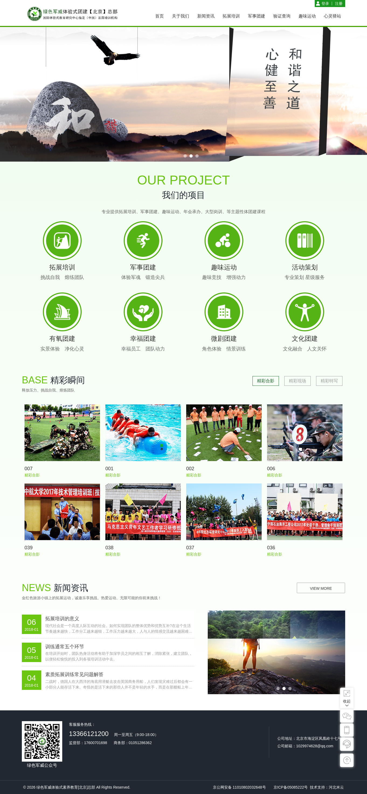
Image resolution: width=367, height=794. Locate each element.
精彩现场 (297, 381)
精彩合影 (265, 381)
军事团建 (256, 16)
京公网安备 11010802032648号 (239, 787)
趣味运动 (307, 16)
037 (190, 547)
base (35, 380)
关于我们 (180, 16)
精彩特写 (329, 381)
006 (271, 468)
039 (29, 547)
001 (109, 468)
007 (29, 468)
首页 (159, 16)
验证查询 (281, 16)
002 (190, 468)
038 (109, 547)
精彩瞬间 (67, 380)
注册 (338, 3)
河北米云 (336, 787)
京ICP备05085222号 (290, 787)
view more (321, 588)
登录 (325, 3)
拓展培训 (231, 16)
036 (271, 547)
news (36, 587)
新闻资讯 (205, 16)
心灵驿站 (332, 16)
